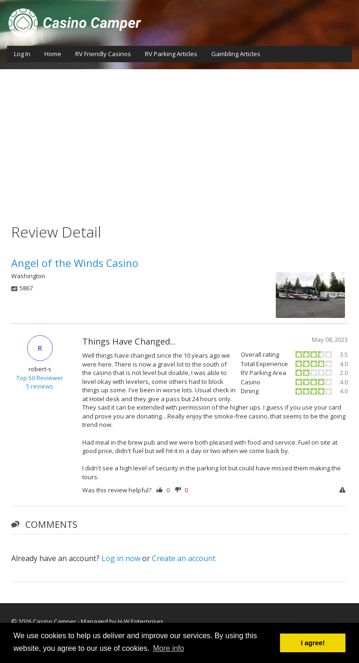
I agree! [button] (313, 643)
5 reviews (39, 386)
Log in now (120, 558)
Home (52, 54)
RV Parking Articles (171, 54)
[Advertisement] (179, 139)
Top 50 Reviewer (39, 378)
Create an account (183, 558)
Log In (22, 54)
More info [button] (168, 648)
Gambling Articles (235, 54)
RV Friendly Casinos (103, 54)
